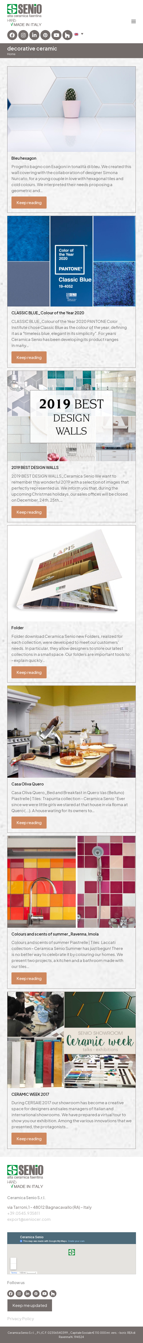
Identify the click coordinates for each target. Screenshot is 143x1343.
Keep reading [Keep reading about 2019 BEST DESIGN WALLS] (29, 511)
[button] (79, 33)
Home (11, 54)
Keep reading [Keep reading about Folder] (29, 672)
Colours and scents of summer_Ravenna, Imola (55, 934)
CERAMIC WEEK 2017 (30, 1094)
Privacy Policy (20, 1318)
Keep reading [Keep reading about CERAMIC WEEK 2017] (29, 1138)
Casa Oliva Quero (27, 783)
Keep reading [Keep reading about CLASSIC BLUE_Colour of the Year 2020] (29, 357)
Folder (17, 627)
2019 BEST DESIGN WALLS (35, 467)
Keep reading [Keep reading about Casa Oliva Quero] (29, 822)
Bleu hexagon (23, 158)
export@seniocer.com (29, 1219)
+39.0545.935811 (23, 1213)
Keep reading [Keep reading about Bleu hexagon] (29, 202)
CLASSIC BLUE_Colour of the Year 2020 (47, 312)
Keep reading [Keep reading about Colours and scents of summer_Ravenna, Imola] (29, 978)
